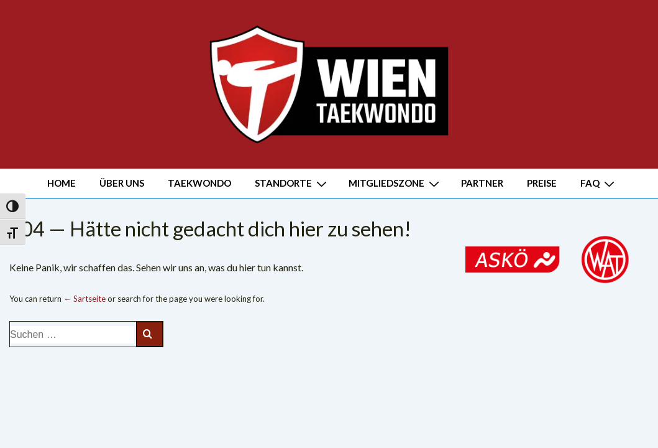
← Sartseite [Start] (84, 299)
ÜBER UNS (121, 183)
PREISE (542, 183)
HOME (61, 183)
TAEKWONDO (199, 183)
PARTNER (482, 183)
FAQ (599, 183)
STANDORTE (292, 183)
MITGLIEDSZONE (395, 183)
